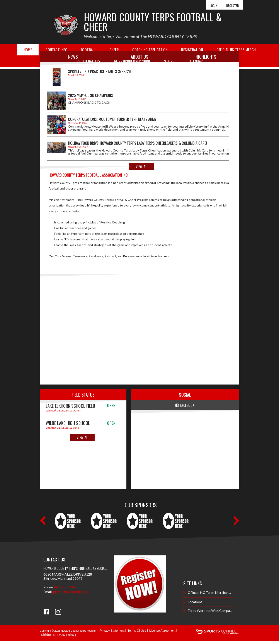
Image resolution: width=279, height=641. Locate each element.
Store (169, 61)
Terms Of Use (137, 630)
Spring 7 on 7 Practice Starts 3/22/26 (99, 71)
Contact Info (56, 49)
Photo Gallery (89, 61)
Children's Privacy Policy (58, 634)
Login (214, 5)
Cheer (114, 49)
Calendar (195, 61)
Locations (192, 602)
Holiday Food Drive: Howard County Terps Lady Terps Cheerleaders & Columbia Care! (137, 143)
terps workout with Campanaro (208, 611)
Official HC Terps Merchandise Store (208, 592)
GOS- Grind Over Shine (132, 61)
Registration (192, 49)
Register (232, 5)
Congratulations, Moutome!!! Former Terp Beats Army (112, 119)
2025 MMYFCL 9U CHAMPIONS (90, 95)
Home (28, 49)
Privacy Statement (112, 630)
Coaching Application (150, 49)
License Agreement (162, 630)
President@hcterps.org (70, 591)
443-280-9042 (65, 587)
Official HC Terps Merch (236, 49)
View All (142, 166)
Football (88, 49)
